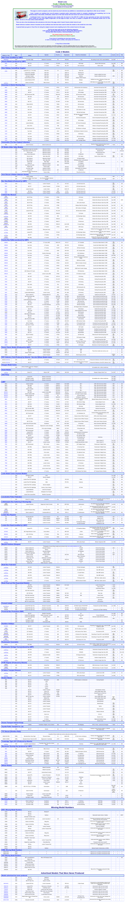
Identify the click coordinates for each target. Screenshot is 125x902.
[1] (5, 71)
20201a (6, 227)
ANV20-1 (6, 392)
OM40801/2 (6, 512)
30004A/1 (6, 534)
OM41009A (6, 637)
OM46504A (6, 896)
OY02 (6, 418)
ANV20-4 (6, 397)
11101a (6, 230)
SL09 (6, 133)
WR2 (6, 751)
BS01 (6, 183)
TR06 (6, 457)
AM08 (6, 109)
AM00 (6, 94)
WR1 (6, 748)
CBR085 (6, 253)
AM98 (6, 90)
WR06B (6, 760)
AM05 (6, 101)
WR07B (6, 763)
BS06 (6, 192)
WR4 (6, 755)
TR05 (6, 455)
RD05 (6, 430)
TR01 (6, 444)
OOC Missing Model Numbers (11, 855)
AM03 (6, 96)
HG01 (6, 308)
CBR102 (6, 268)
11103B (6, 581)
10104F (6, 542)
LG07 (6, 326)
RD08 (6, 435)
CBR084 (6, 250)
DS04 (6, 284)
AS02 (6, 65)
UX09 (6, 138)
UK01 (6, 471)
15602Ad (6, 573)
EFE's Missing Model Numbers (12, 810)
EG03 (6, 299)
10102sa (6, 205)
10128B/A (6, 626)
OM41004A (6, 640)
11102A (6, 578)
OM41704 (6, 886)
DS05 (6, 287)
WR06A (6, 758)
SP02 (6, 339)
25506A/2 (6, 238)
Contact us (77, 39)
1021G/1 (8, 359)
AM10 (6, 114)
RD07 (6, 433)
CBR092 (6, 257)
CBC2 (6, 404)
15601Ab (6, 575)
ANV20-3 (6, 395)
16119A (5, 606)
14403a (6, 744)
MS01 (6, 410)
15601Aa (6, 649)
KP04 (6, 323)
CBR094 (6, 262)
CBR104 (6, 273)
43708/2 (6, 629)
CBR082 (6, 245)
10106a (6, 235)
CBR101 (6, 265)
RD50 (6, 437)
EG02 (6, 297)
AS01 (6, 63)
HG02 (6, 310)
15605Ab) (6, 216)
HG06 (6, 317)
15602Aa (6, 665)
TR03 (6, 449)
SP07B (6, 342)
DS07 (6, 292)
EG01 (6, 296)
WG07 (6, 804)
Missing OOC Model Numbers (74, 30)
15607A (6, 655)
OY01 (6, 415)
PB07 (6, 334)
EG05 (6, 302)
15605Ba (6, 221)
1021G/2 (8, 362)
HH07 (6, 117)
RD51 (6, 438)
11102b (6, 232)
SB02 (6, 442)
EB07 (6, 294)
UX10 (6, 140)
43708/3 (6, 632)
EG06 (6, 304)
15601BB (6, 570)
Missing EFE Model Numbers (58, 30)
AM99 (6, 92)
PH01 (6, 425)
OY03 (6, 421)
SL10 (6, 136)
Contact (103, 11)
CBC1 (6, 401)
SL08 (6, 131)
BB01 (6, 399)
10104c (5, 203)
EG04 (6, 301)
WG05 (6, 801)
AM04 (6, 98)
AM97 (6, 87)
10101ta (6, 200)
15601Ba (6, 652)
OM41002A (6, 634)
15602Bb (6, 567)
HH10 (6, 123)
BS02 (6, 186)
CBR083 (6, 247)
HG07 (6, 318)
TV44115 (6, 889)
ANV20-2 (6, 393)
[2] (6, 71)
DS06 (6, 289)
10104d (6, 673)
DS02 (6, 279)
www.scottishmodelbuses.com (73, 546)
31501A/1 (6, 536)
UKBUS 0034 (6, 899)
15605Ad (6, 219)
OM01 (6, 413)
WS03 (6, 344)
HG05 (6, 315)
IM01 (6, 406)
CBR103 (6, 271)
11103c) (6, 211)
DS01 (6, 276)
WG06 (6, 802)
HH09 (6, 120)
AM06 (6, 104)
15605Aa (6, 213)
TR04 (6, 452)
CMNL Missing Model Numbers (12, 850)
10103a (6, 208)
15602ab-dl (6, 224)
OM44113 (6, 887)
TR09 (6, 465)
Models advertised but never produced (14, 875)
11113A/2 (6, 528)
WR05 (6, 756)
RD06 (6, 432)
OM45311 (6, 891)
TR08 (6, 463)
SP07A (6, 341)
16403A (6, 658)
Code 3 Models (46, 30)
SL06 (6, 125)
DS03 (6, 281)
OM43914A (6, 59)
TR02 (6, 446)
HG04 (6, 313)
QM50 (6, 423)
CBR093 (6, 260)
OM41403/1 (6, 883)
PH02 (6, 428)
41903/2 (6, 510)
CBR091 (6, 255)
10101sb (6, 197)
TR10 (6, 468)
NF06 (6, 332)
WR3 (6, 753)
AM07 (6, 106)
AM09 (6, 112)
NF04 (6, 329)
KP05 (6, 324)
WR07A (6, 761)
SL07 (6, 128)
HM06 (6, 320)
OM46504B (6, 897)
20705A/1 (6, 531)
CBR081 (6, 242)
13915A (6, 372)
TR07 (6, 460)
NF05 (6, 330)
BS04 (6, 189)
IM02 (6, 408)
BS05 (6, 191)
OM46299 (6, 894)
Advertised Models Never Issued (70, 32)
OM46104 (6, 892)
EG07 (6, 306)
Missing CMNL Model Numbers (54, 32)
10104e (6, 675)
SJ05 (6, 337)
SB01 (6, 440)
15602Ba (6, 668)
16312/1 (6, 83)
